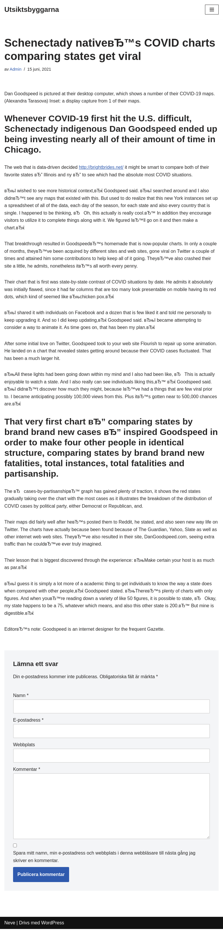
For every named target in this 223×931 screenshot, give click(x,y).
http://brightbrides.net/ (101, 167)
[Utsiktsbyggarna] (31, 9)
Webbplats (24, 746)
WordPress (52, 924)
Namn (20, 697)
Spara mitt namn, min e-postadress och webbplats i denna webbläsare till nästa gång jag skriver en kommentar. (104, 859)
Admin (15, 69)
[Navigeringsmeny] (212, 9)
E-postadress (28, 721)
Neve (9, 924)
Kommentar (26, 771)
